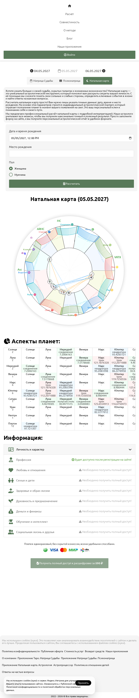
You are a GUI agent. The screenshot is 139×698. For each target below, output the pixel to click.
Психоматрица (69, 80)
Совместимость (69, 22)
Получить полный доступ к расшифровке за (69, 563)
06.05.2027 (95, 71)
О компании (9, 658)
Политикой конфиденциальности (23, 687)
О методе (70, 30)
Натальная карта (98, 80)
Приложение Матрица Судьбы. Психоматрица (88, 658)
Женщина (17, 168)
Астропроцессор (63, 665)
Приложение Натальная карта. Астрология (27, 665)
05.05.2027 (68, 71)
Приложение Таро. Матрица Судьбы (39, 658)
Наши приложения (69, 46)
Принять (83, 682)
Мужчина (17, 175)
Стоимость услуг (74, 651)
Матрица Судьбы (41, 80)
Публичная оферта (52, 651)
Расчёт (69, 14)
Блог (70, 38)
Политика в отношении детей (91, 665)
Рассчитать (71, 183)
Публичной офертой (71, 684)
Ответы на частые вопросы (18, 671)
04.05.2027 (40, 71)
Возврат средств (94, 651)
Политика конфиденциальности (21, 651)
